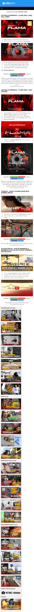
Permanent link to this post (17, 86)
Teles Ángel (20, 41)
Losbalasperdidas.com (8, 70)
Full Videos (28, 78)
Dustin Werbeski (12, 273)
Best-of (17, 84)
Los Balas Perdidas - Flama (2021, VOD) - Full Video (17, 16)
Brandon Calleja (24, 62)
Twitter (21, 75)
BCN (24, 39)
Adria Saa (10, 62)
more (14, 308)
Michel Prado (24, 67)
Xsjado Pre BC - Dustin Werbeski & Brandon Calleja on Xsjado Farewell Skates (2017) (16, 250)
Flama (13, 78)
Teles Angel (11, 65)
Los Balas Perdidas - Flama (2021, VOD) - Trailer (17, 90)
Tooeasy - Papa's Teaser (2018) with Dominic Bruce (15, 192)
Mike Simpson (6, 83)
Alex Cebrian (7, 67)
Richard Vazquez (21, 81)
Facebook (14, 75)
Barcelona (29, 83)
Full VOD (22, 78)
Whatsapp (14, 74)
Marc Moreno (27, 41)
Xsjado (8, 302)
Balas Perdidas (7, 39)
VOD (17, 78)
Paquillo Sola (22, 83)
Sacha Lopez (21, 64)
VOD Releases (23, 181)
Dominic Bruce (22, 214)
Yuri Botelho (17, 67)
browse (13, 588)
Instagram (22, 74)
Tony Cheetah (16, 62)
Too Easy (4, 243)
